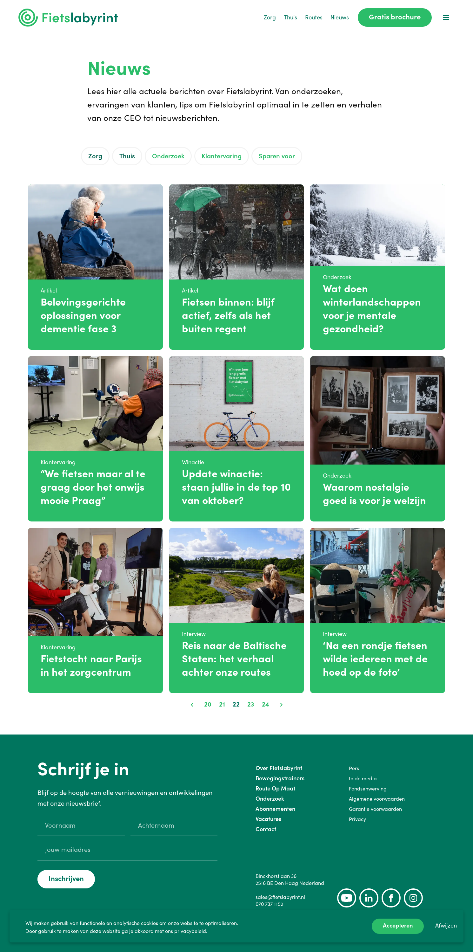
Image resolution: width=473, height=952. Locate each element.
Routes (314, 17)
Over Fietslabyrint (279, 768)
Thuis (290, 17)
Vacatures (268, 819)
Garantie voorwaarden (375, 809)
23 (250, 704)
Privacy (357, 819)
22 (236, 704)
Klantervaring (222, 156)
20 (207, 704)
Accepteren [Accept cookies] (398, 925)
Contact (266, 829)
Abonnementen (275, 808)
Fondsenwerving (368, 788)
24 (265, 704)
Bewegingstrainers (280, 778)
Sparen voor (277, 156)
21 (222, 704)
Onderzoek (168, 156)
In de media (363, 778)
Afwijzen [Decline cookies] (446, 925)
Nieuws (339, 17)
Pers (354, 768)
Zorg (270, 17)
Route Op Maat (275, 788)
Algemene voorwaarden (377, 799)
